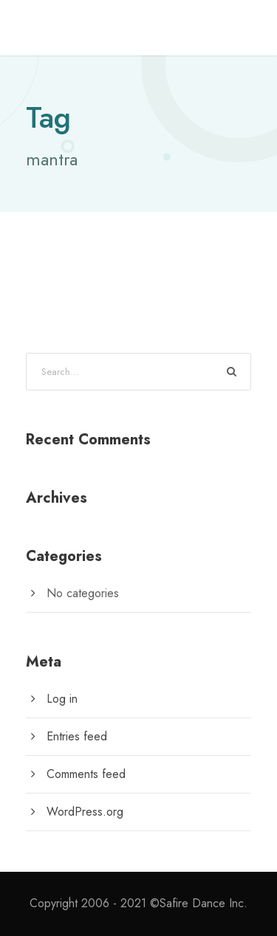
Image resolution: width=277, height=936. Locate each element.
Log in (62, 698)
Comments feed (86, 773)
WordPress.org (85, 811)
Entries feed (77, 736)
